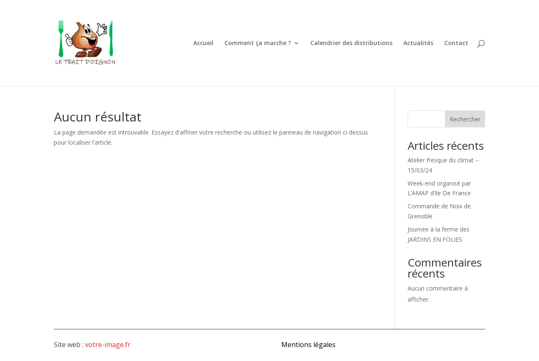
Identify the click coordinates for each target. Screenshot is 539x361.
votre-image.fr (108, 344)
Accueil (203, 43)
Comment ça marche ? (257, 43)
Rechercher (465, 119)
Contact (456, 43)
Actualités (418, 43)
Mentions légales (308, 344)
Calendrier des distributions (351, 43)
